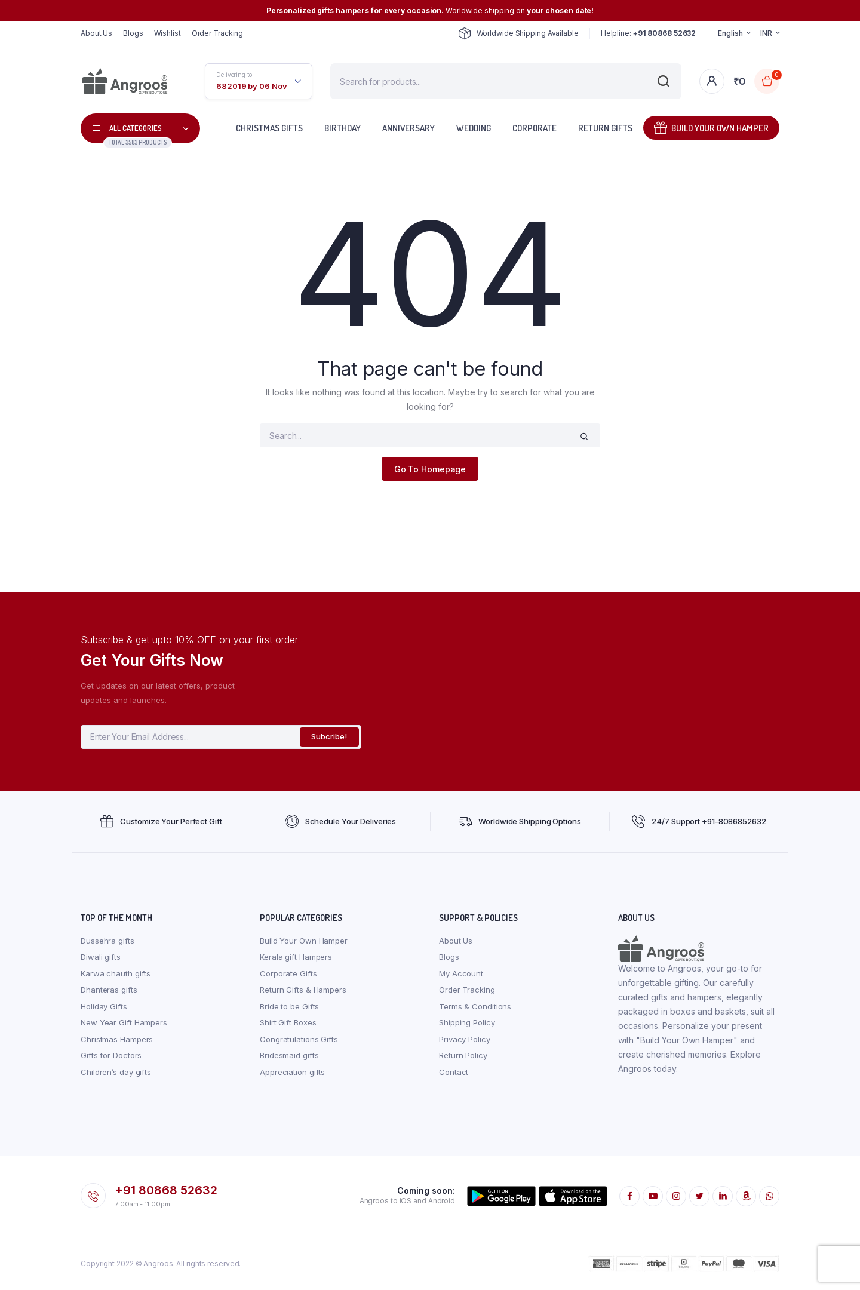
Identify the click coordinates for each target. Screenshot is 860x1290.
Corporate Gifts (288, 973)
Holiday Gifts (104, 1006)
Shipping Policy (467, 1022)
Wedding (473, 128)
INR (766, 33)
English (730, 33)
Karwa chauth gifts (115, 973)
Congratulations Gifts (299, 1039)
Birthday (342, 128)
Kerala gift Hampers (296, 957)
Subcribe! (329, 736)
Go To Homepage (430, 469)
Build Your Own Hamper (711, 127)
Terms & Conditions (475, 1006)
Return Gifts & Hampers (303, 989)
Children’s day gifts (116, 1072)
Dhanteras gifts (109, 989)
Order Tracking (218, 33)
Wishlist (167, 33)
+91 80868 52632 (166, 1190)
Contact (453, 1072)
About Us (96, 33)
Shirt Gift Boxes (288, 1022)
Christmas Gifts (269, 128)
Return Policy (463, 1055)
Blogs (133, 33)
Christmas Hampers (117, 1039)
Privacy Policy (464, 1039)
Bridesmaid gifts (289, 1055)
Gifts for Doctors (111, 1055)
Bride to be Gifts (289, 1006)
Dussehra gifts (107, 940)
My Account (461, 973)
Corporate (534, 128)
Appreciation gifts (292, 1072)
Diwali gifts (101, 957)
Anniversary (408, 128)
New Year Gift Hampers (124, 1022)
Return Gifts (605, 128)
